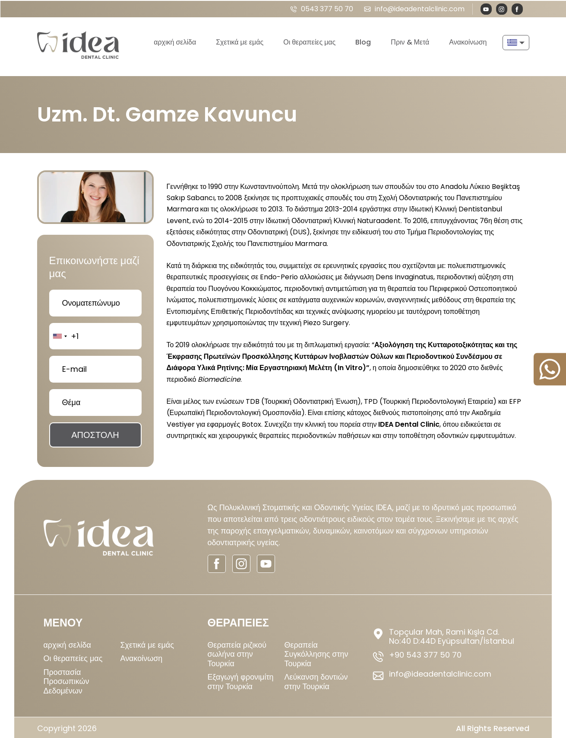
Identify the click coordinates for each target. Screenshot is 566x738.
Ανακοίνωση (468, 41)
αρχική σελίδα (175, 41)
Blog (363, 41)
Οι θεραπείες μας (309, 41)
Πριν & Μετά (410, 41)
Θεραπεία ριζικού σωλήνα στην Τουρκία (237, 652)
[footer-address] (447, 634)
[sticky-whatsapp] (550, 369)
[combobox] (60, 334)
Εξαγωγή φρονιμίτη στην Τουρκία (241, 680)
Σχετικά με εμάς (239, 41)
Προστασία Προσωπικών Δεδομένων (66, 679)
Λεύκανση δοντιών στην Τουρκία (316, 680)
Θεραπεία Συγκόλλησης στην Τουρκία (316, 652)
